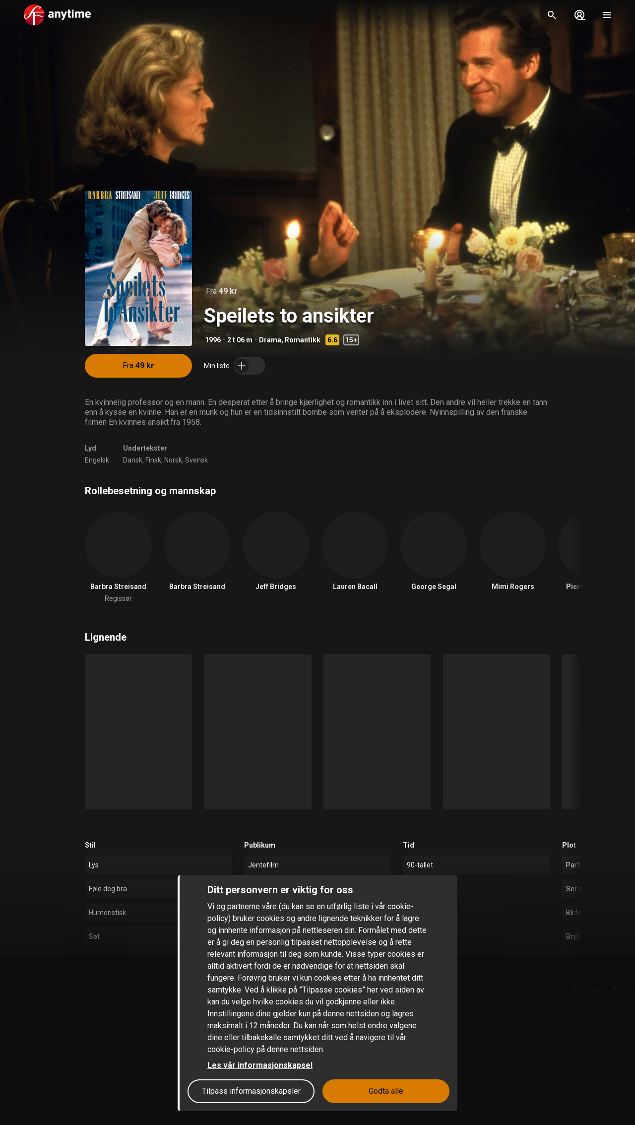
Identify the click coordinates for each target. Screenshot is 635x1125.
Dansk (132, 460)
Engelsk (97, 460)
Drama (270, 340)
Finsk (153, 460)
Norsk (173, 460)
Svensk (196, 460)
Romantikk (302, 340)
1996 (213, 340)
